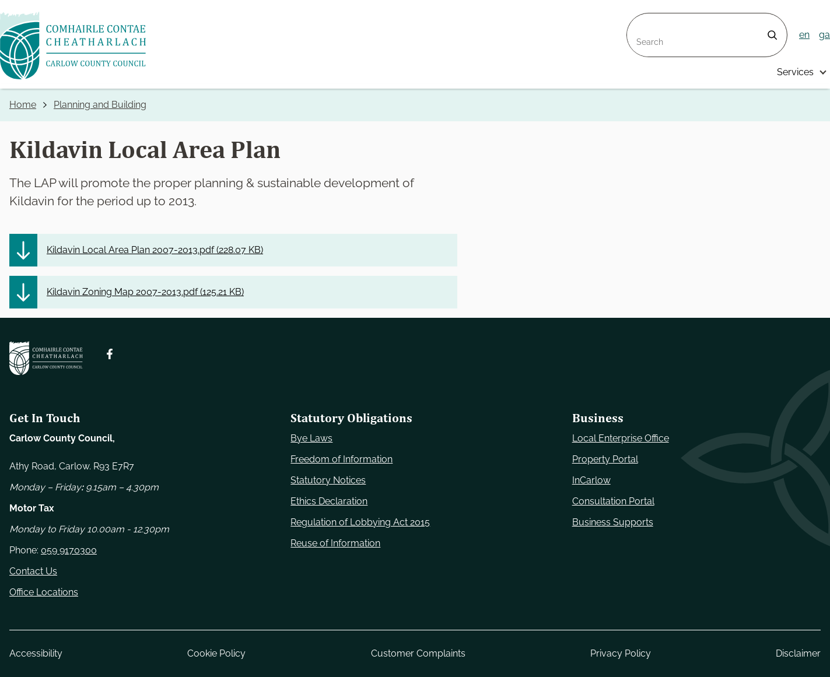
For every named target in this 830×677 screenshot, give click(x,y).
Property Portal (605, 459)
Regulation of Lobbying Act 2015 (360, 522)
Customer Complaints (418, 653)
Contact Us (33, 571)
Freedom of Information (341, 459)
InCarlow (591, 480)
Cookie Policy (216, 653)
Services (795, 72)
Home (22, 104)
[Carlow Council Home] (46, 358)
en (804, 34)
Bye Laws (311, 438)
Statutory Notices (328, 480)
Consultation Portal (613, 501)
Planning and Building (100, 104)
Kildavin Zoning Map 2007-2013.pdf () (145, 291)
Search (642, 20)
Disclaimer (798, 653)
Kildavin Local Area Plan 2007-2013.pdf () (155, 249)
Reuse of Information (335, 543)
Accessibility (35, 653)
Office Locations (43, 592)
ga (824, 34)
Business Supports (612, 522)
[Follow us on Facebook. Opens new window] (109, 354)
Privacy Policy (620, 653)
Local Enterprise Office (620, 438)
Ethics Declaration (328, 501)
